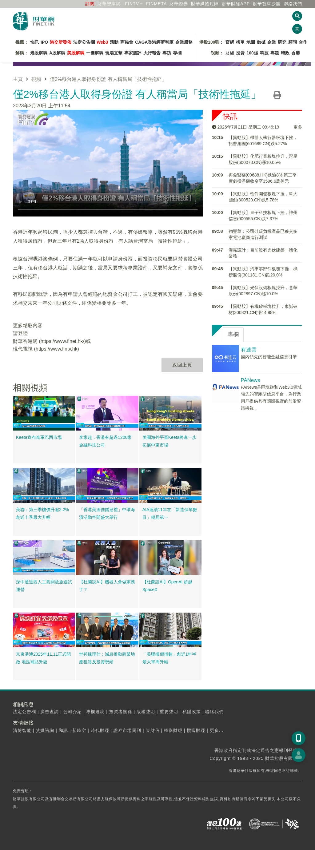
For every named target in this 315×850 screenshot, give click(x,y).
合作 (303, 42)
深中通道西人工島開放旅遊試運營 (44, 585)
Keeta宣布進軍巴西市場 (39, 437)
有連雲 (249, 350)
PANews (250, 380)
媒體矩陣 (205, 3)
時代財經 (100, 730)
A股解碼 (57, 52)
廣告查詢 (49, 711)
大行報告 (152, 52)
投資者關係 (120, 711)
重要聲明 (169, 711)
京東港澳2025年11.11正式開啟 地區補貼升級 (43, 658)
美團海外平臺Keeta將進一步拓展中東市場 (169, 441)
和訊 (63, 730)
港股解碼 (38, 52)
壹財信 (153, 730)
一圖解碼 (94, 52)
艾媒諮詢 (45, 730)
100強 (252, 52)
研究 (282, 42)
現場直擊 (113, 52)
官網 (229, 42)
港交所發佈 (60, 42)
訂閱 (89, 3)
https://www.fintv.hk (57, 349)
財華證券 (178, 3)
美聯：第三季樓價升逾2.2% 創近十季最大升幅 (42, 513)
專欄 (177, 52)
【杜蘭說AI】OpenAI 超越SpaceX (167, 585)
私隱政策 (191, 711)
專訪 (166, 52)
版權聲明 (146, 711)
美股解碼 (75, 52)
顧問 (292, 42)
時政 (285, 52)
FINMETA (156, 3)
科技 (264, 52)
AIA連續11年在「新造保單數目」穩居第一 (169, 513)
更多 (297, 127)
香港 (295, 52)
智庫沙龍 (267, 3)
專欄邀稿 (95, 711)
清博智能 (22, 730)
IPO (44, 42)
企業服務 (184, 42)
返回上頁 (182, 364)
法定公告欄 (84, 42)
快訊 (34, 42)
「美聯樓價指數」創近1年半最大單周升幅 (169, 658)
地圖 (250, 42)
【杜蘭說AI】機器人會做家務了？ (107, 585)
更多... (217, 730)
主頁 (18, 79)
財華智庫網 (109, 3)
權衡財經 (173, 730)
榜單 (240, 42)
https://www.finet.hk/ (62, 341)
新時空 (79, 730)
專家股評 (133, 52)
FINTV (132, 3)
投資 (240, 52)
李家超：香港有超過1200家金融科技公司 (105, 441)
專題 (274, 52)
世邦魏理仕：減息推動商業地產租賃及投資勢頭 (107, 658)
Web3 (102, 42)
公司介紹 (72, 711)
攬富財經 (196, 730)
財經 (229, 52)
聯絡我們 (293, 3)
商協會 (126, 42)
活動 (114, 42)
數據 (261, 42)
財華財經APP (236, 3)
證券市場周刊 (127, 730)
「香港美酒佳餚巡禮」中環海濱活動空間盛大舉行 (107, 513)
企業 (271, 42)
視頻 (36, 79)
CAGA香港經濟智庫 (154, 42)
